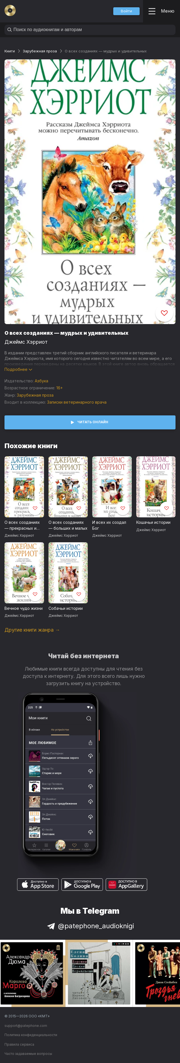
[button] (126, 11)
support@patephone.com (25, 1026)
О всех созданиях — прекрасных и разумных (22, 525)
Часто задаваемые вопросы (28, 1054)
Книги (9, 51)
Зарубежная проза (40, 51)
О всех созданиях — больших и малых (68, 525)
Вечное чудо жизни (23, 608)
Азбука (41, 380)
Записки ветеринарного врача (77, 402)
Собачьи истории (66, 608)
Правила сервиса (19, 1044)
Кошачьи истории (153, 522)
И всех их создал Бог (109, 525)
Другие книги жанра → (32, 630)
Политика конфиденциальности (30, 1035)
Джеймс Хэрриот (26, 342)
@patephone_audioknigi (90, 926)
